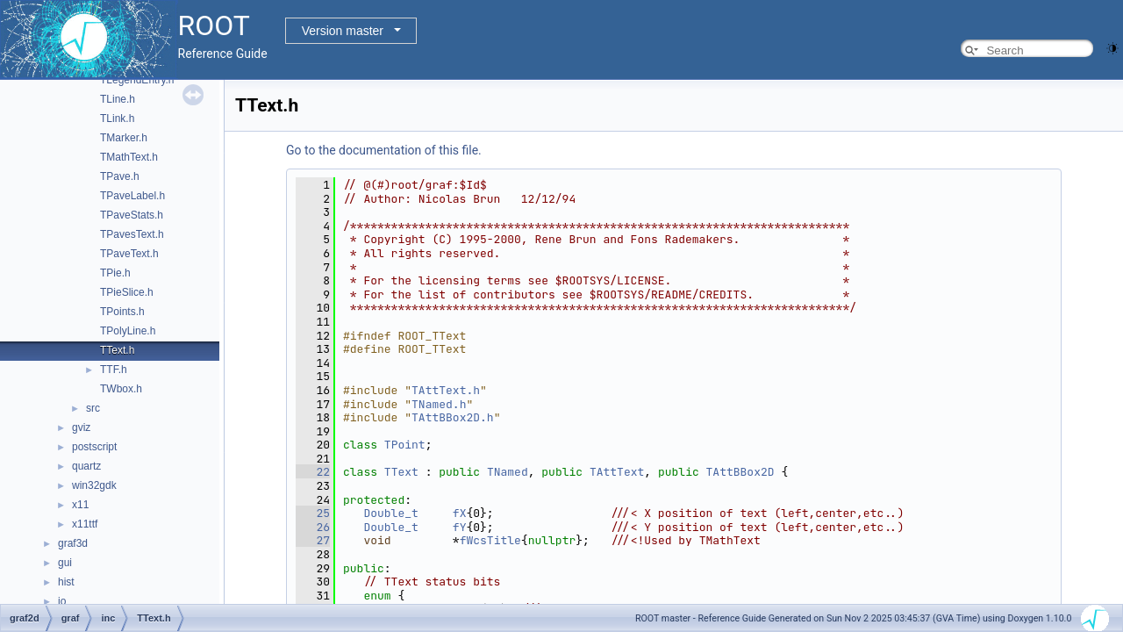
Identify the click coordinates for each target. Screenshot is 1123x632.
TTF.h (113, 369)
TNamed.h (438, 404)
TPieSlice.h (127, 292)
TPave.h (119, 176)
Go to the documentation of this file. (384, 150)
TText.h (117, 350)
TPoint (405, 444)
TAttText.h (445, 390)
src (93, 408)
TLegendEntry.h (137, 80)
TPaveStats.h (131, 215)
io (62, 601)
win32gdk (94, 485)
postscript (94, 447)
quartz (86, 466)
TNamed (507, 471)
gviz (81, 427)
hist (66, 582)
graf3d (73, 543)
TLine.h (117, 99)
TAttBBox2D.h (452, 417)
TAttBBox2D (740, 471)
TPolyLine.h (127, 331)
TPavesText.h (132, 234)
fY (460, 527)
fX (460, 513)
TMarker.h (123, 138)
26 (313, 527)
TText (401, 471)
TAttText (617, 471)
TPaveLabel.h (132, 196)
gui (65, 563)
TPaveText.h (129, 254)
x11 (80, 505)
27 (313, 540)
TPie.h (115, 273)
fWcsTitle (490, 540)
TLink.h (117, 118)
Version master (342, 31)
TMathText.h (129, 157)
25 (313, 513)
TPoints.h (122, 311)
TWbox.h (121, 389)
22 (313, 471)
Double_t (390, 513)
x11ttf (84, 524)
